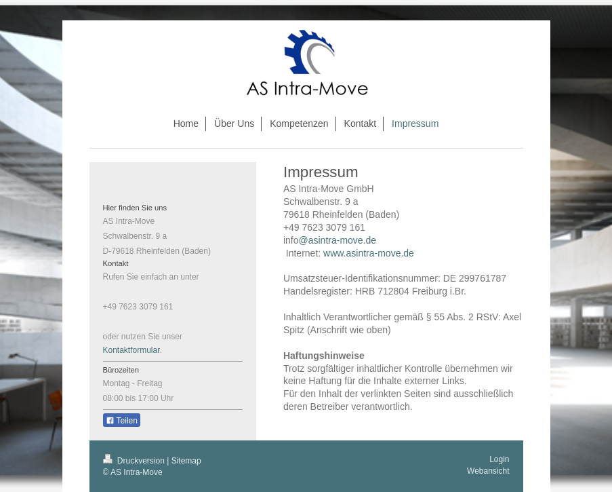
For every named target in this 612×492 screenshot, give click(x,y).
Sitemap (186, 461)
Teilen (122, 420)
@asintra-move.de (337, 240)
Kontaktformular (131, 350)
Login (499, 459)
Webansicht (488, 471)
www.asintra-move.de (371, 253)
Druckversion (135, 461)
